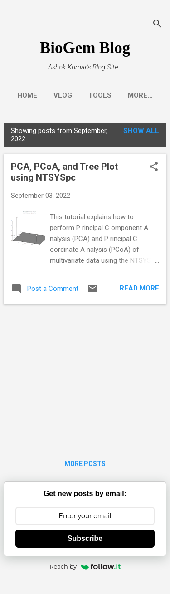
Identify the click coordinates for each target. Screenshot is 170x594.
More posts (85, 463)
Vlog (62, 95)
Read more (139, 288)
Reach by (85, 566)
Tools (100, 95)
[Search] (157, 25)
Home (27, 95)
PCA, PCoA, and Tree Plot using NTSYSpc (64, 172)
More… (140, 95)
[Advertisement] (85, 375)
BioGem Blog (85, 48)
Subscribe (85, 538)
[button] (153, 167)
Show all (141, 131)
